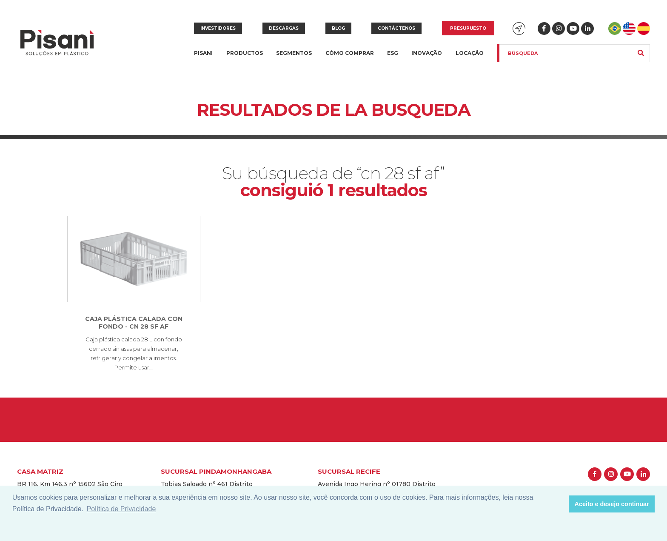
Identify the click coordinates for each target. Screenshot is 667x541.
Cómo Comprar (349, 53)
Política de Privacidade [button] (121, 508)
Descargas (284, 28)
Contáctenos (396, 28)
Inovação (426, 53)
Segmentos (294, 58)
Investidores (218, 28)
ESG (392, 53)
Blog (338, 28)
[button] (560, 504)
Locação (470, 53)
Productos (244, 58)
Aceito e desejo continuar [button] (612, 504)
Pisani (203, 58)
